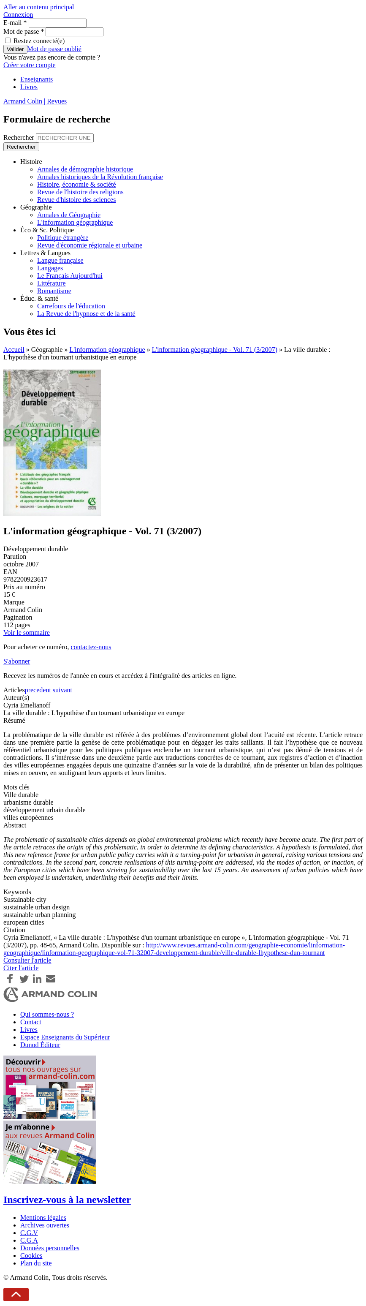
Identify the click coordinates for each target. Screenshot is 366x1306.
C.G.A (29, 1240)
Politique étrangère (62, 237)
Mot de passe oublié (54, 48)
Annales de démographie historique (85, 169)
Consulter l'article (27, 960)
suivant (62, 690)
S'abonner (16, 661)
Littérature (51, 283)
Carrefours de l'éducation (71, 306)
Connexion (18, 14)
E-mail (15, 22)
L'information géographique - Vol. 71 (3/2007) (214, 349)
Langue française (60, 260)
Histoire (31, 161)
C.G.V (29, 1232)
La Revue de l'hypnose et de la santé (86, 313)
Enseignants (36, 79)
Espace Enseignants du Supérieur (65, 1037)
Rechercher (19, 137)
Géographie (36, 207)
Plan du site (36, 1263)
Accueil (13, 349)
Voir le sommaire (26, 632)
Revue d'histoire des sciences (76, 199)
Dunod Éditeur (40, 1044)
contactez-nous (90, 646)
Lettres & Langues (45, 252)
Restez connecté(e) (39, 40)
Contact (30, 1022)
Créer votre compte (29, 64)
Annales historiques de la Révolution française (100, 176)
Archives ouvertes (44, 1225)
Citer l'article (20, 967)
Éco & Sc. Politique (47, 230)
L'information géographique (75, 222)
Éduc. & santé (39, 298)
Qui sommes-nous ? (47, 1014)
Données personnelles (49, 1248)
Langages (50, 268)
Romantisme (54, 290)
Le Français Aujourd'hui (70, 275)
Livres (29, 86)
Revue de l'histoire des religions (80, 192)
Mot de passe (23, 31)
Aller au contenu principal (38, 7)
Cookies (31, 1255)
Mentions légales (43, 1217)
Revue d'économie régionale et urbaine (89, 245)
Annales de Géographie (68, 214)
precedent (38, 690)
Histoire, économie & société (76, 184)
